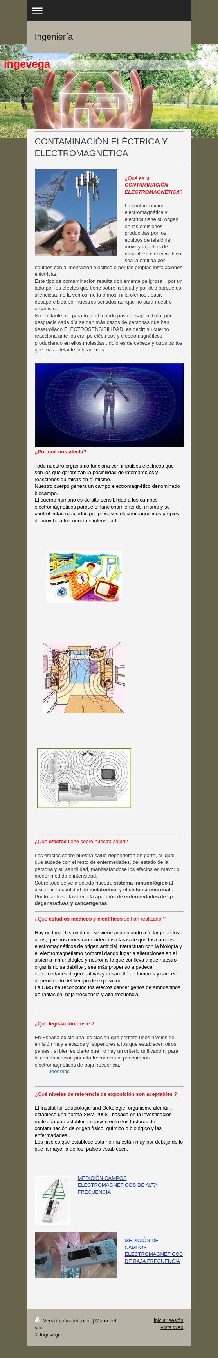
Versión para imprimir (64, 1321)
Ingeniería (54, 36)
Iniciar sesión (169, 1320)
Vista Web (172, 1327)
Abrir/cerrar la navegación (109, 10)
